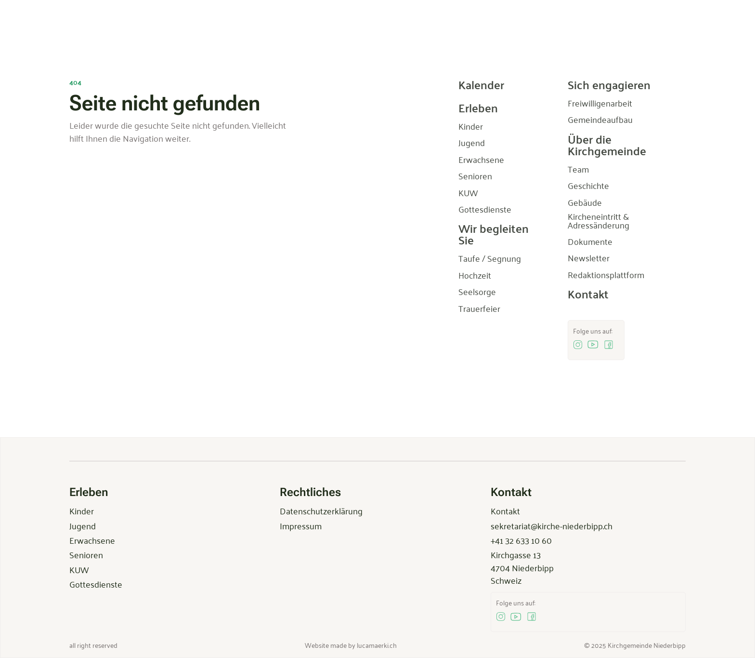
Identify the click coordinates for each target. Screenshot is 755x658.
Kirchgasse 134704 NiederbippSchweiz (522, 567)
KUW (79, 569)
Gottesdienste (95, 583)
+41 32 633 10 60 (521, 540)
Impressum (301, 525)
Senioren (86, 554)
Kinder (81, 510)
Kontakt (505, 510)
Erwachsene (92, 540)
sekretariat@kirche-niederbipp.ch (551, 525)
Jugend (82, 525)
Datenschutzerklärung (321, 510)
